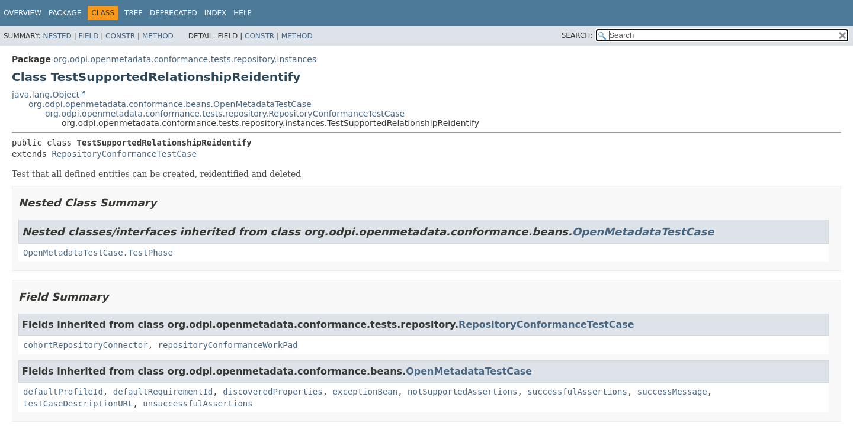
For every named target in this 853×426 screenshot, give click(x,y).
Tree (133, 13)
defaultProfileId (63, 391)
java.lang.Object (45, 94)
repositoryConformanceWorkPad (228, 345)
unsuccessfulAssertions (197, 403)
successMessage (672, 391)
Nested (57, 36)
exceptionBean (365, 391)
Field (88, 36)
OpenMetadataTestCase (643, 231)
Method (158, 36)
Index (215, 13)
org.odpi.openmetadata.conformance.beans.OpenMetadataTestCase (170, 104)
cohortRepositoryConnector (85, 345)
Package (65, 13)
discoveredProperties (273, 391)
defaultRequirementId (163, 391)
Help (242, 13)
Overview (22, 13)
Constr (120, 36)
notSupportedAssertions (462, 391)
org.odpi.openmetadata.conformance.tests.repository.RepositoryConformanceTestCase (225, 113)
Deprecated (173, 13)
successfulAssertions (577, 391)
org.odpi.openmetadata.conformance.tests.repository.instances (184, 59)
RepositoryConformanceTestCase (124, 154)
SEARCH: (577, 35)
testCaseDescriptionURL (78, 403)
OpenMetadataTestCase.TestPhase (98, 252)
